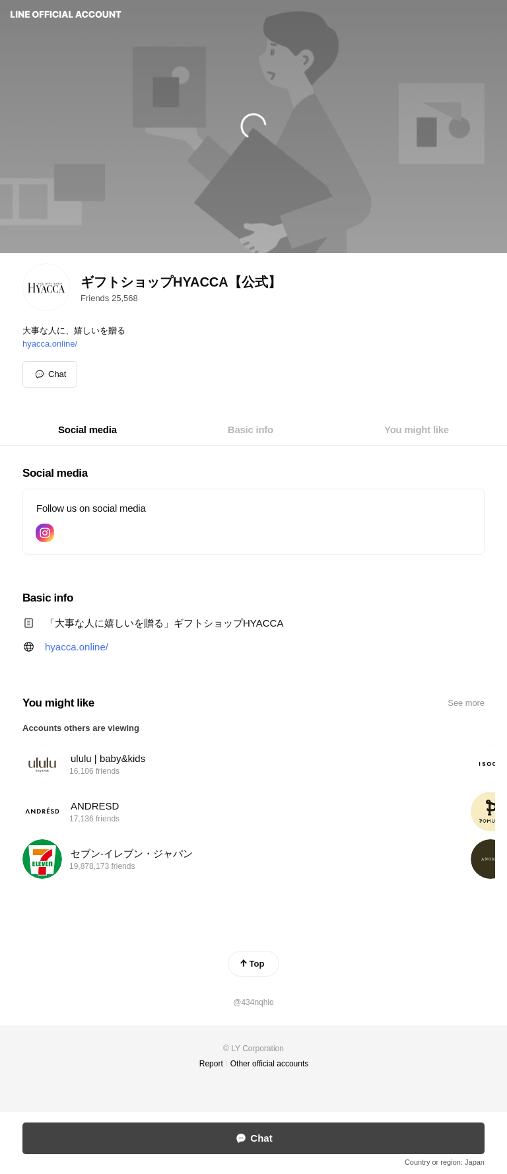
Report (211, 1063)
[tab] (87, 430)
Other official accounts (269, 1063)
